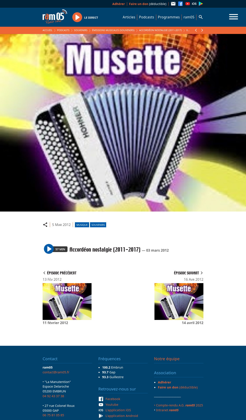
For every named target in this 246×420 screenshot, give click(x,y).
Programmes (169, 17)
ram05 (189, 17)
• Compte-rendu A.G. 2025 (178, 405)
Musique (82, 224)
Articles (129, 17)
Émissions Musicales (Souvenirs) (113, 30)
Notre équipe (167, 359)
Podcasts (146, 17)
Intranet (167, 410)
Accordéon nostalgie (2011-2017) (160, 30)
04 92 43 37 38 (53, 396)
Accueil (47, 30)
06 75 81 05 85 (53, 415)
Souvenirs (80, 30)
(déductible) (147, 4)
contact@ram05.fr (56, 372)
